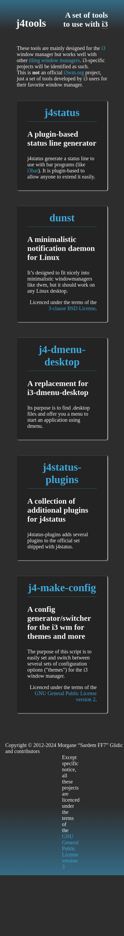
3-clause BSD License (72, 308)
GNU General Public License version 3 (70, 851)
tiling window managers (54, 60)
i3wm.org (74, 72)
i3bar (32, 170)
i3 (105, 24)
